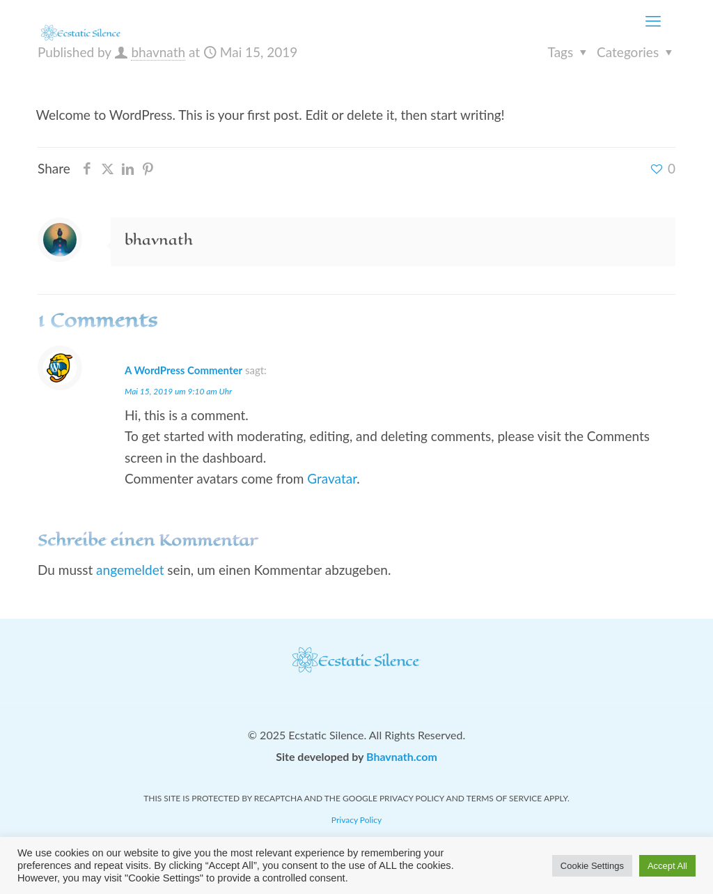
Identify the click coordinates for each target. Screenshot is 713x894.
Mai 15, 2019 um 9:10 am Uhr (178, 391)
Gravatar (331, 478)
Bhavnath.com (401, 756)
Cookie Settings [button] (592, 866)
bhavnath (158, 52)
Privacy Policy (356, 820)
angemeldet (130, 570)
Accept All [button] (667, 866)
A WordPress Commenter (183, 370)
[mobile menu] (653, 21)
